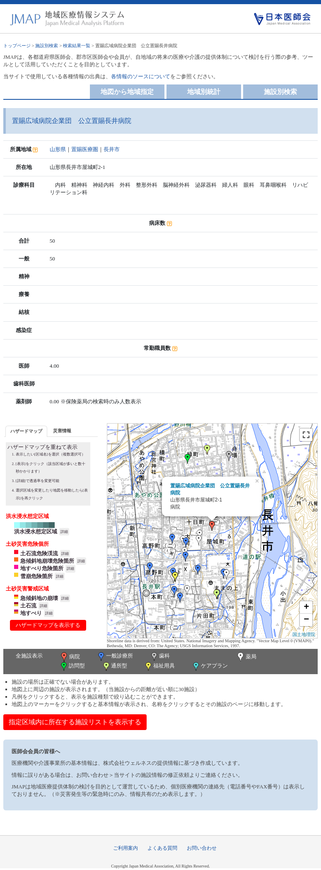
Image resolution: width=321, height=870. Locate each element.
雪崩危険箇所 (36, 576)
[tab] (26, 431)
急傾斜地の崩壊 (39, 598)
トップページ (17, 45)
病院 (69, 657)
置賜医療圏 (84, 149)
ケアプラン (209, 666)
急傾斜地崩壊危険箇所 (47, 561)
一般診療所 (115, 656)
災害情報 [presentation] (62, 430)
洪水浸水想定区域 (35, 531)
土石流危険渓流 (39, 553)
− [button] (306, 620)
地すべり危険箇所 (41, 568)
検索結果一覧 (76, 45)
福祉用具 (159, 666)
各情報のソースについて (140, 76)
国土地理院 (303, 634)
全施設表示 (29, 656)
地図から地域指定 (127, 91)
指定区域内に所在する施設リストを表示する (75, 721)
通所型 (114, 666)
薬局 (246, 657)
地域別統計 (203, 91)
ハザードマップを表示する (48, 625)
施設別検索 (46, 45)
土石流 (28, 605)
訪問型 (72, 666)
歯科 (160, 656)
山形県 (58, 149)
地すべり (31, 613)
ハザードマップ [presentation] (26, 431)
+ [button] (306, 607)
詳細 (64, 532)
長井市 (112, 149)
